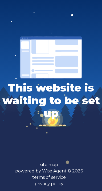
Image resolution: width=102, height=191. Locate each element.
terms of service (49, 177)
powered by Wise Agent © (49, 170)
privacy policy (49, 183)
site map (49, 164)
